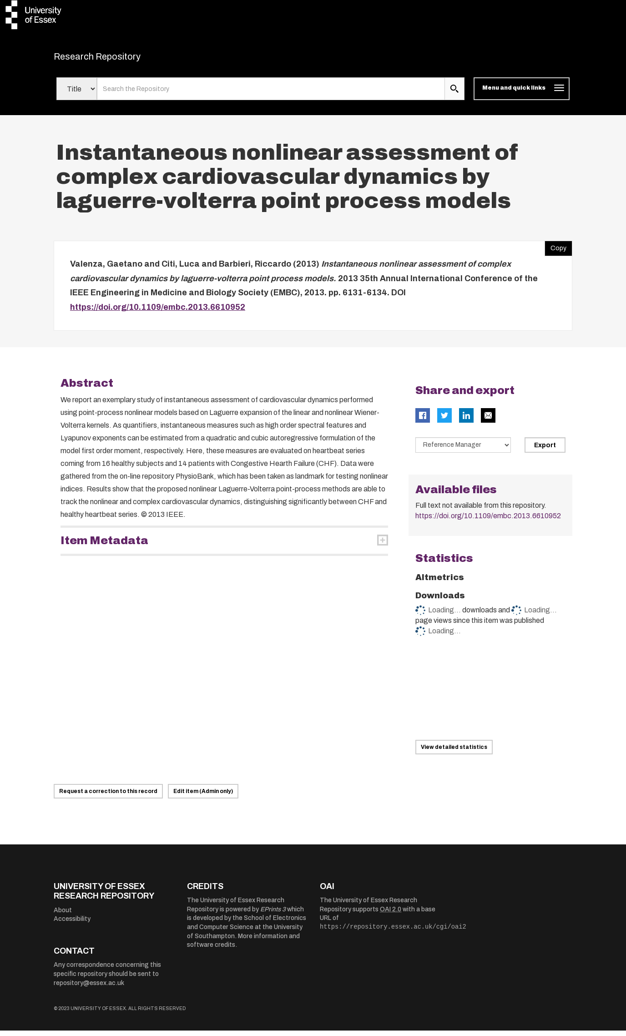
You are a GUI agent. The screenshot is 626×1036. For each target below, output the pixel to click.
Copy (555, 252)
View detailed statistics (454, 752)
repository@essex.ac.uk (89, 988)
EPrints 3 (273, 914)
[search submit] (454, 94)
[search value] (271, 94)
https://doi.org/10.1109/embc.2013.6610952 (157, 312)
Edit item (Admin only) (203, 796)
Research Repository (118, 59)
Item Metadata (104, 546)
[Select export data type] (463, 451)
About (63, 915)
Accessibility (72, 924)
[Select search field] (76, 94)
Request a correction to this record (108, 796)
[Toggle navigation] (522, 94)
